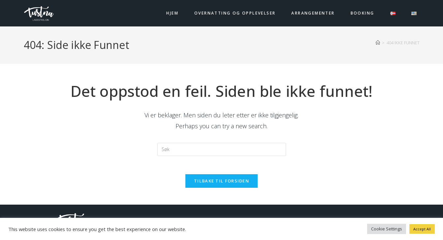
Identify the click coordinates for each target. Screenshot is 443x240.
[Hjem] (378, 43)
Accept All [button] (422, 228)
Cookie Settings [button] (386, 229)
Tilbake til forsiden (221, 183)
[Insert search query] (221, 149)
